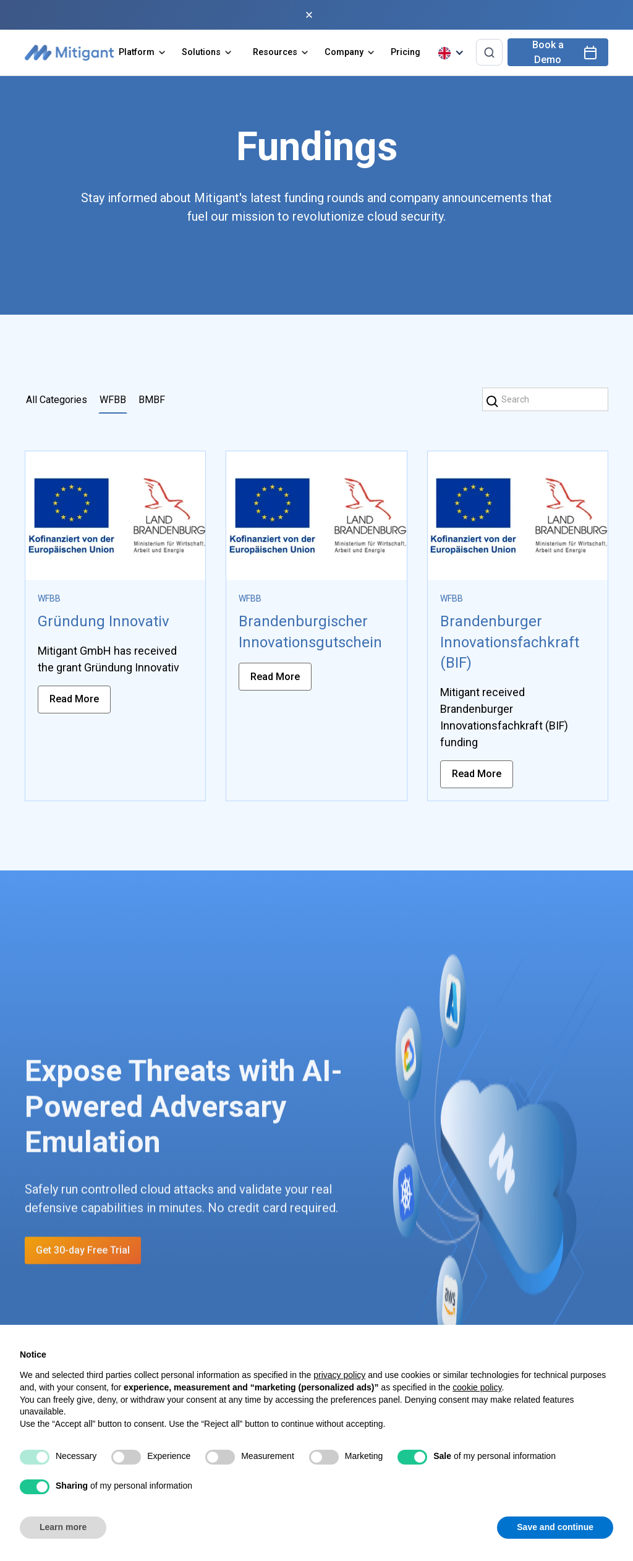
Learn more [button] (63, 1527)
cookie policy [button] (476, 1387)
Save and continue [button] (555, 1527)
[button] (143, 52)
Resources (275, 52)
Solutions (201, 52)
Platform (137, 52)
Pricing (405, 52)
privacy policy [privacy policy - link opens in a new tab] (339, 1375)
